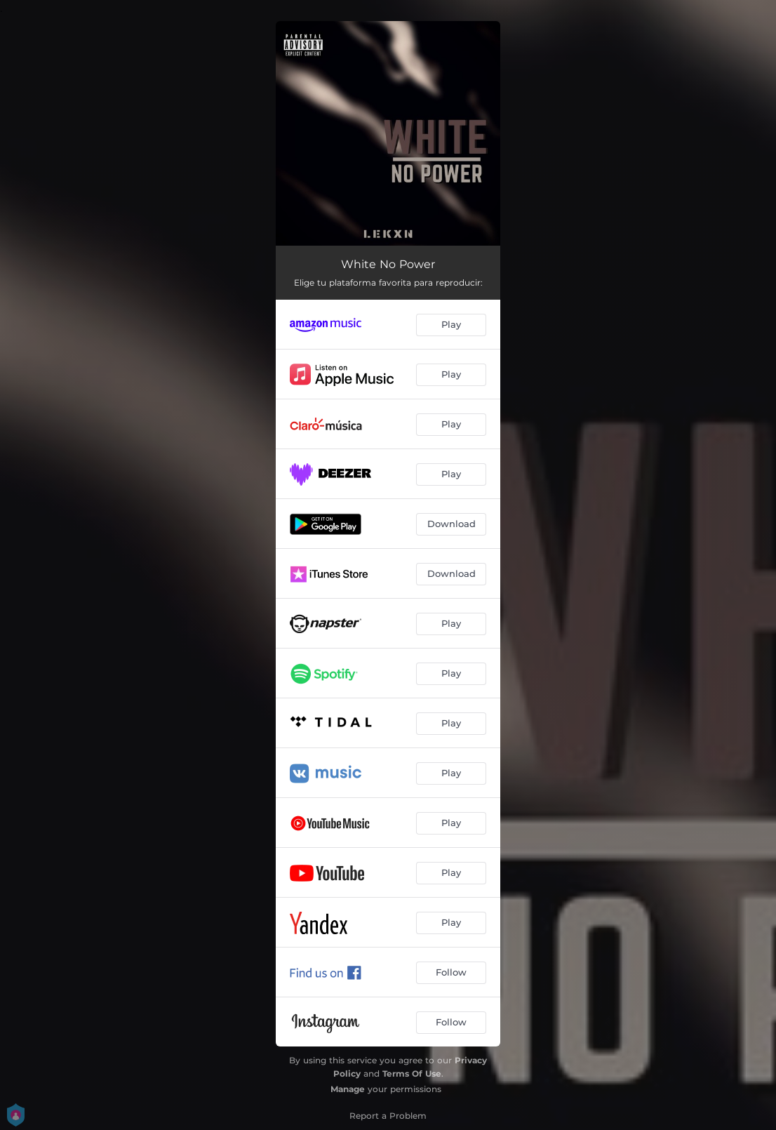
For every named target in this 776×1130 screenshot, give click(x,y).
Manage (347, 1089)
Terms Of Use (411, 1073)
